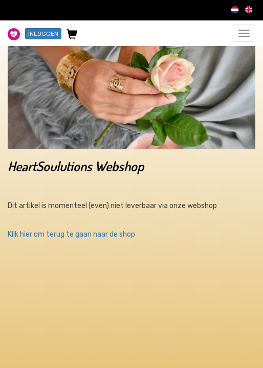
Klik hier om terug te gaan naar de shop (71, 234)
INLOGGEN (43, 33)
